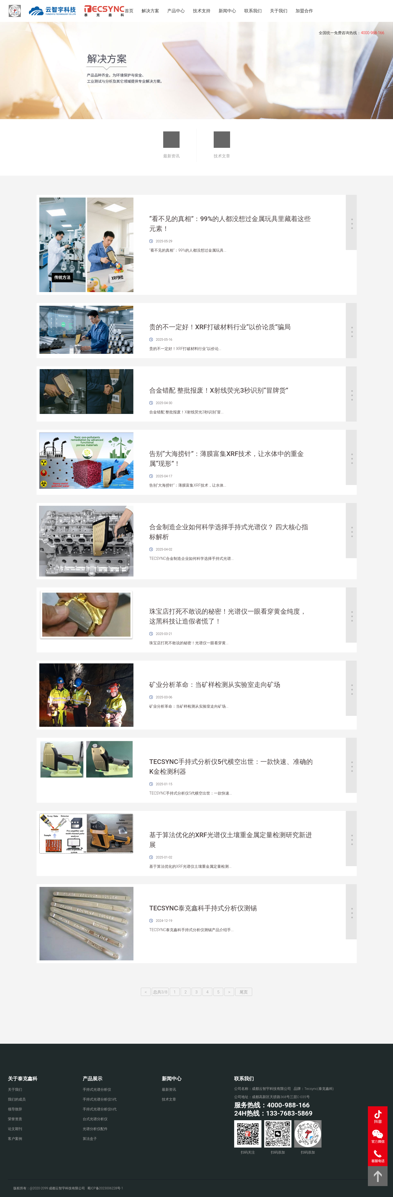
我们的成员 (17, 1099)
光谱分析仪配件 (95, 1129)
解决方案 (150, 10)
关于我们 (278, 10)
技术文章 (222, 144)
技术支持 (201, 10)
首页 (129, 10)
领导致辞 (15, 1109)
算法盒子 (90, 1139)
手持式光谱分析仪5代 (100, 1099)
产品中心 (176, 10)
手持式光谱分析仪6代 (100, 1109)
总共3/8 (160, 992)
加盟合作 (304, 10)
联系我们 (253, 10)
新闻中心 (227, 10)
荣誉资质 (15, 1119)
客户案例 (15, 1139)
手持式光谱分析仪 (97, 1089)
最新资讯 (171, 144)
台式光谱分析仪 (95, 1119)
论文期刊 (15, 1129)
